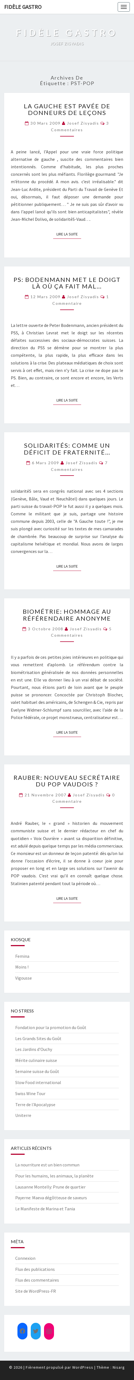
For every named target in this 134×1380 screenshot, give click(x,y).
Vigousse (23, 978)
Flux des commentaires (37, 1280)
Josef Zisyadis (83, 123)
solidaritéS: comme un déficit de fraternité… (67, 449)
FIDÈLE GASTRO (23, 6)
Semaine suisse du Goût (37, 1071)
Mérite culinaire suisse (36, 1060)
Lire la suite (68, 234)
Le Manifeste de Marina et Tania (45, 1208)
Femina (22, 956)
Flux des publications (35, 1269)
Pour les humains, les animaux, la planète (54, 1176)
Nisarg (119, 1367)
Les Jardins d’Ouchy (33, 1049)
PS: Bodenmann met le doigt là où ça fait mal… (67, 283)
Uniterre (23, 1115)
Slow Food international (38, 1082)
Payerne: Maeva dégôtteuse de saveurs (51, 1197)
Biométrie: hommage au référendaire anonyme (67, 615)
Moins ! (22, 967)
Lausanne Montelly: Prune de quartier (50, 1187)
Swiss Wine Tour (30, 1093)
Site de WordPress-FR (35, 1291)
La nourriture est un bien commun (47, 1165)
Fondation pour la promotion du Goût (50, 1027)
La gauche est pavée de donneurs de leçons (67, 109)
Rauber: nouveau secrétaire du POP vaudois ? (67, 781)
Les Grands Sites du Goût (38, 1038)
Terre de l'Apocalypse (35, 1104)
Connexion (25, 1258)
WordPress (82, 1367)
